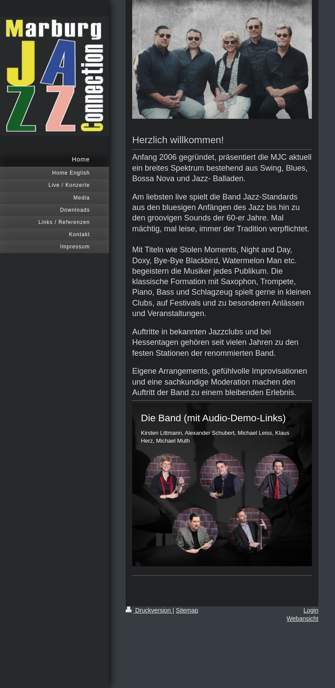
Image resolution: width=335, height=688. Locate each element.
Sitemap (187, 610)
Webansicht (302, 618)
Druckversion (149, 610)
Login (311, 610)
